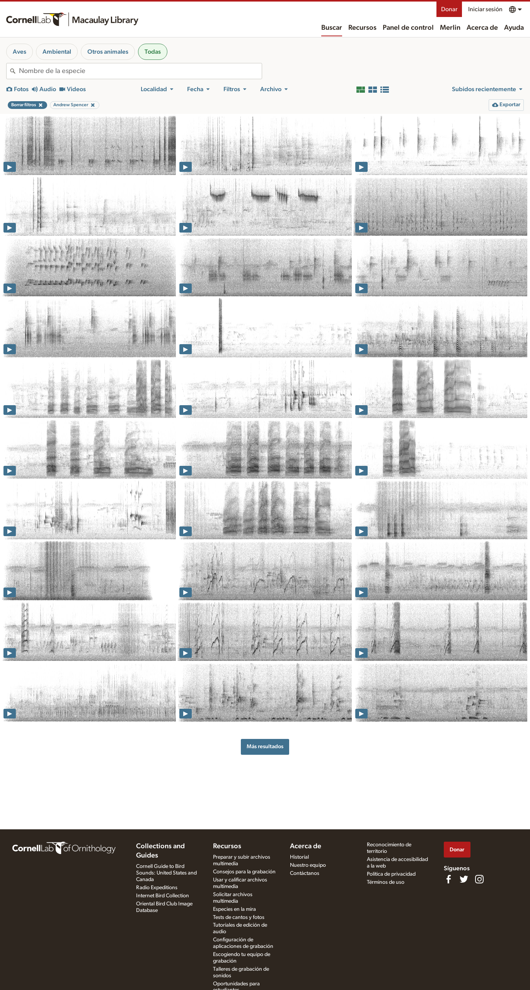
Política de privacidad (391, 874)
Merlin (450, 27)
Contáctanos (304, 873)
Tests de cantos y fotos (238, 917)
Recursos (362, 27)
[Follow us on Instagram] (479, 879)
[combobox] (140, 71)
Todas (153, 52)
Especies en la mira (234, 909)
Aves (19, 52)
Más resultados (265, 746)
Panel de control (408, 27)
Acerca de (482, 27)
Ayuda (514, 27)
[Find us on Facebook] (448, 879)
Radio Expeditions (156, 887)
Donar (449, 9)
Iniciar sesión (485, 9)
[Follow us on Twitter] (464, 879)
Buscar (331, 27)
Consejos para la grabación (244, 872)
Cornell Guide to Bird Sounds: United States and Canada (166, 873)
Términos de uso (385, 882)
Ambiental (57, 52)
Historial (299, 857)
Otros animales (107, 52)
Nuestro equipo (308, 865)
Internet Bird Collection (162, 895)
